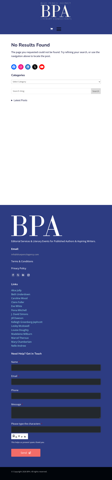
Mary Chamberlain (21, 341)
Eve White (16, 306)
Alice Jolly (16, 290)
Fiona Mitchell (19, 310)
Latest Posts (20, 100)
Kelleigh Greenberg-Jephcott (26, 322)
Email (15, 376)
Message (17, 404)
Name (15, 362)
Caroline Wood (19, 298)
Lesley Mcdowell (20, 326)
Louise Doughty (20, 330)
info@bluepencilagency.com (25, 254)
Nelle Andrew (18, 345)
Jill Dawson (17, 318)
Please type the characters (26, 423)
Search (95, 91)
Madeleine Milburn (21, 334)
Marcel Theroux (20, 337)
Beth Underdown (20, 294)
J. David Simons (19, 314)
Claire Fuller (17, 302)
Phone (14, 390)
